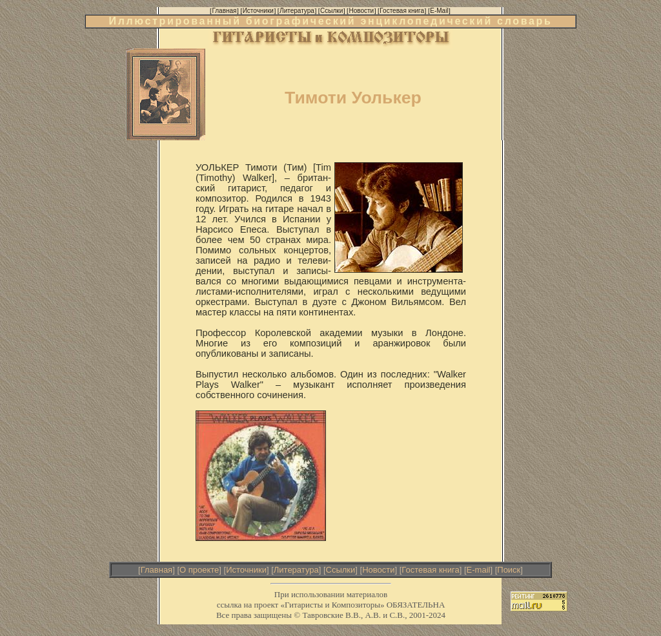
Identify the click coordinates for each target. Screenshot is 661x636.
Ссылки (341, 570)
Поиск (508, 570)
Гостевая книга (430, 570)
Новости (378, 570)
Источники (246, 570)
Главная (156, 570)
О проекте (199, 570)
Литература (296, 570)
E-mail (479, 570)
